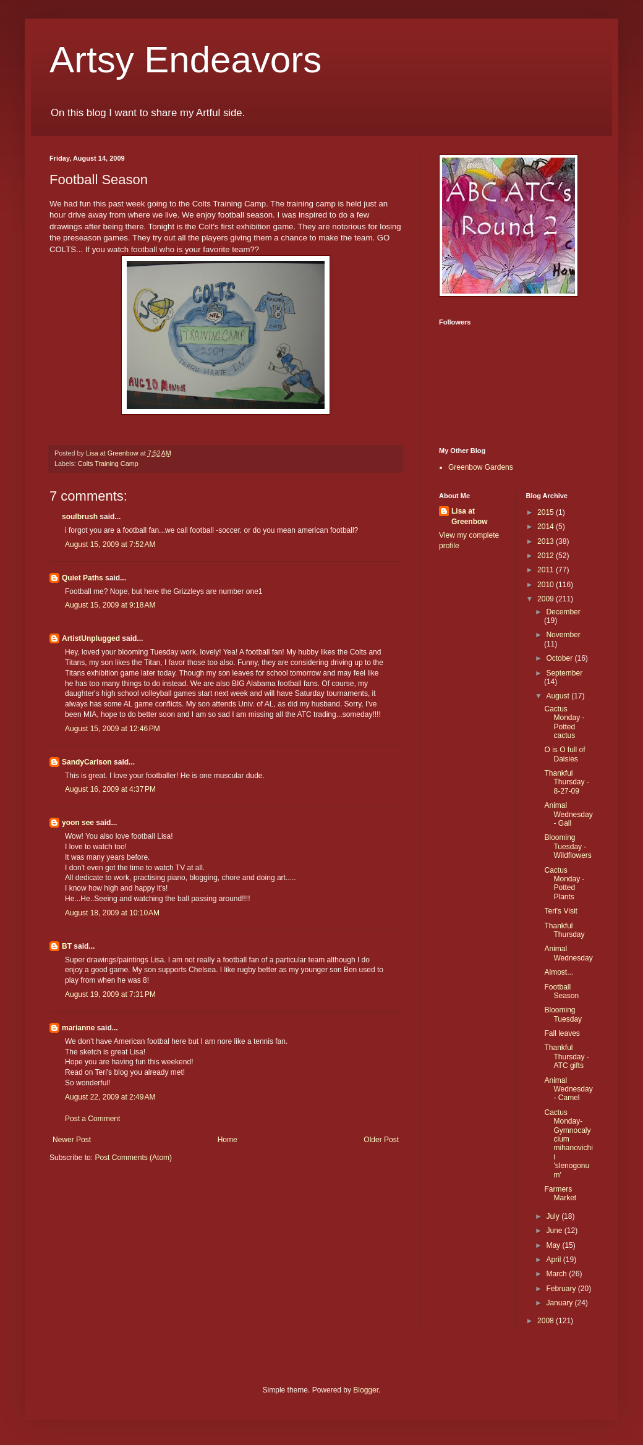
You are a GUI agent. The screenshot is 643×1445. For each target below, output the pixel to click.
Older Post (381, 1139)
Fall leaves (561, 1033)
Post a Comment (92, 1118)
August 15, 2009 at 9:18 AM (110, 605)
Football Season (561, 991)
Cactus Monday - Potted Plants (564, 883)
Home (227, 1139)
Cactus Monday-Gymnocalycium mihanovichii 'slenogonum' (568, 1143)
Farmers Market (560, 1193)
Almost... (558, 972)
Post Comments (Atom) (133, 1157)
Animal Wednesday (568, 953)
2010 (546, 584)
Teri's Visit (560, 911)
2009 (546, 599)
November (563, 634)
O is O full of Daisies (564, 754)
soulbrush (80, 516)
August (558, 696)
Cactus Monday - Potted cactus (564, 722)
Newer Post (72, 1139)
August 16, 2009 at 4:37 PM (110, 789)
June (555, 1230)
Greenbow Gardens (480, 467)
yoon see (78, 822)
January (560, 1303)
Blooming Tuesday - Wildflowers (567, 846)
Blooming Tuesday (563, 1014)
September (564, 673)
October (560, 658)
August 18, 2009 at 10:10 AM (112, 913)
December (563, 612)
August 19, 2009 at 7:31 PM (110, 994)
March (557, 1273)
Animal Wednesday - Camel (568, 1089)
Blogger (365, 1390)
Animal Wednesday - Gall (568, 814)
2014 (546, 526)
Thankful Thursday (564, 930)
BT (67, 946)
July (553, 1216)
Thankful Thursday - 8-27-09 (566, 782)
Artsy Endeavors (185, 59)
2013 (546, 541)
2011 (546, 570)
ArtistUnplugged (91, 638)
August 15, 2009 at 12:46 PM (112, 728)
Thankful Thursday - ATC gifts (566, 1056)
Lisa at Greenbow (469, 516)
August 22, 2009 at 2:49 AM (110, 1097)
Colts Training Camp (108, 463)
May (554, 1245)
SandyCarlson (87, 762)
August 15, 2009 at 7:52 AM (110, 544)
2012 (546, 555)
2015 (546, 512)
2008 (546, 1320)
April (554, 1259)
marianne (78, 1027)
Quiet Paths (82, 578)
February (561, 1288)
